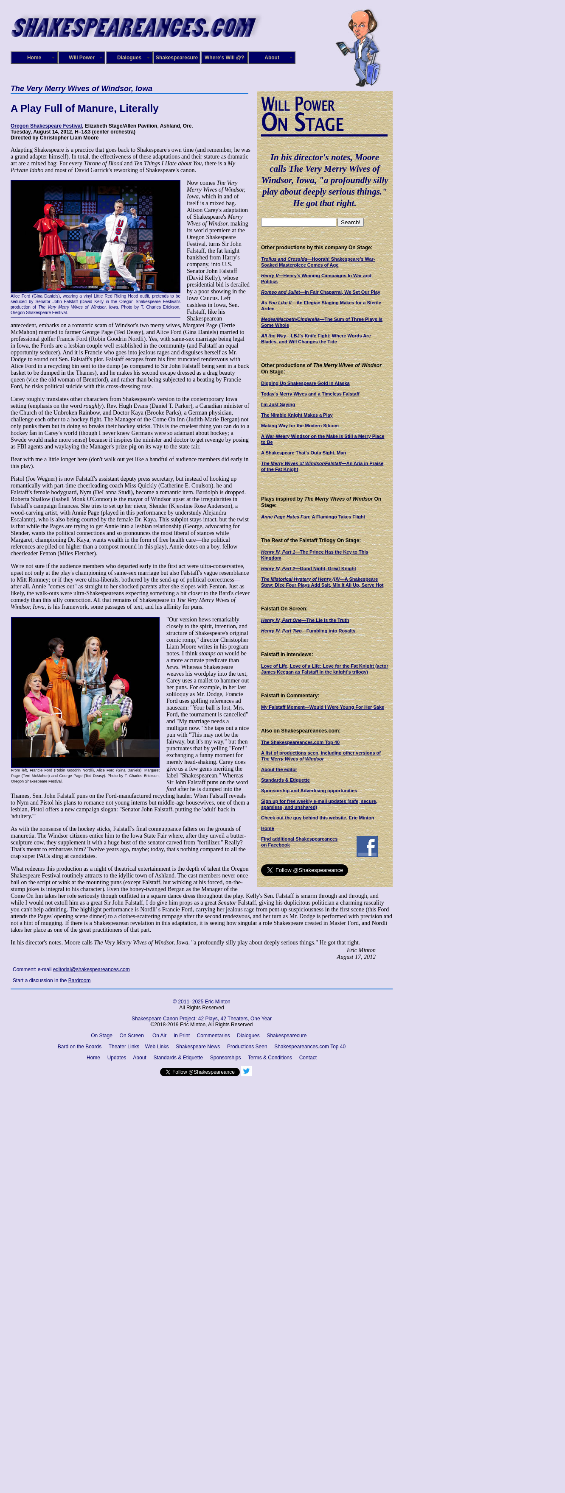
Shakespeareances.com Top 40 (310, 1047)
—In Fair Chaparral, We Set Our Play (320, 292)
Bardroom (79, 980)
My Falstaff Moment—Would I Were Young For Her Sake (322, 707)
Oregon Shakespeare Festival (46, 126)
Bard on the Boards (79, 1047)
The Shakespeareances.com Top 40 (300, 742)
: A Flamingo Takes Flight (313, 516)
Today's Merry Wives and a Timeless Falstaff (310, 393)
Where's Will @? (224, 58)
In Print (182, 1036)
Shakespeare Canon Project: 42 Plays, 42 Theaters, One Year (202, 1019)
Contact (308, 1058)
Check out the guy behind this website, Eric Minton (317, 817)
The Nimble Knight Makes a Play (297, 415)
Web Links (157, 1047)
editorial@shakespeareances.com (91, 969)
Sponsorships (225, 1058)
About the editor (279, 769)
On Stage (101, 1036)
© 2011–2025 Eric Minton (201, 1002)
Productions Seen (247, 1047)
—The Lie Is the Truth (305, 620)
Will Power (82, 58)
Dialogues (129, 58)
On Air (159, 1036)
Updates (116, 1058)
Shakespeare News (198, 1047)
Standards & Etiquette (285, 780)
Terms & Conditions (270, 1058)
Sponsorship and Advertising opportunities (309, 790)
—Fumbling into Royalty (308, 630)
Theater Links (124, 1047)
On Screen (133, 1036)
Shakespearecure (177, 58)
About (271, 58)
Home (34, 58)
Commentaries (213, 1036)
